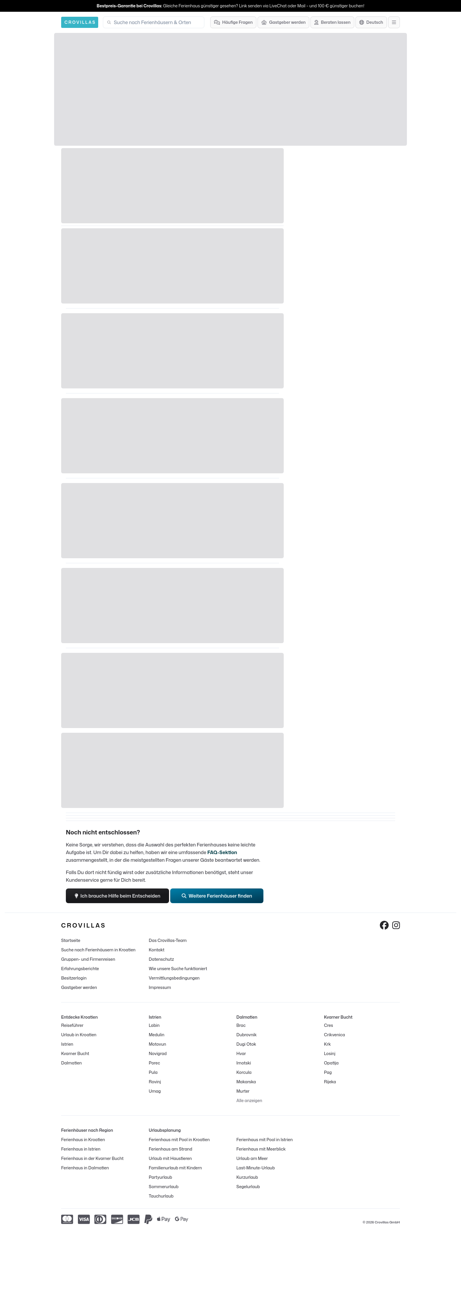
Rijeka (330, 1081)
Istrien (67, 1044)
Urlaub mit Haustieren (170, 1158)
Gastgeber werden (79, 987)
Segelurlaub (248, 1186)
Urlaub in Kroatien (78, 1034)
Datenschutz (161, 959)
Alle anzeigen (249, 1100)
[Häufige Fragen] (233, 22)
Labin (154, 1025)
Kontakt (156, 950)
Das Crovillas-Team (168, 940)
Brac (240, 1025)
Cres (328, 1025)
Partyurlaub (160, 1177)
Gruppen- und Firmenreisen (88, 959)
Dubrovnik (246, 1034)
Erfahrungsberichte (80, 968)
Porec (154, 1063)
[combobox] (157, 22)
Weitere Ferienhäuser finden (217, 896)
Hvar (241, 1053)
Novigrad (158, 1053)
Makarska (246, 1081)
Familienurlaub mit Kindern (175, 1168)
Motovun (157, 1044)
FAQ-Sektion (222, 852)
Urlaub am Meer (252, 1158)
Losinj (329, 1053)
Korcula (243, 1072)
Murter (243, 1091)
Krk (327, 1044)
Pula (153, 1072)
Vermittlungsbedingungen (174, 978)
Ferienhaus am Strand (170, 1149)
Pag (328, 1072)
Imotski (243, 1063)
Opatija (331, 1063)
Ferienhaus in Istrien (80, 1149)
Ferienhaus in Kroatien (83, 1139)
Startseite (70, 940)
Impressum (160, 987)
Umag (155, 1091)
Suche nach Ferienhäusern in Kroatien (98, 950)
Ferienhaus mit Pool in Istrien (264, 1139)
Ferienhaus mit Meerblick (260, 1149)
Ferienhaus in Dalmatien (85, 1168)
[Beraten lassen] (332, 22)
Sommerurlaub (163, 1186)
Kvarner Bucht (75, 1053)
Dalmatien (71, 1063)
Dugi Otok (246, 1044)
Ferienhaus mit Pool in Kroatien (179, 1139)
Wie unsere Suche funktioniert (178, 968)
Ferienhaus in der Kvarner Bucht (92, 1158)
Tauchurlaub (161, 1196)
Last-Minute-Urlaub (255, 1168)
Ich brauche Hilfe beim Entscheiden (118, 896)
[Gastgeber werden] (283, 22)
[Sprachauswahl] (371, 22)
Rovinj (155, 1081)
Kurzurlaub (247, 1177)
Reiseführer (72, 1025)
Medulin (156, 1034)
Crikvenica (334, 1034)
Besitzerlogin (73, 978)
